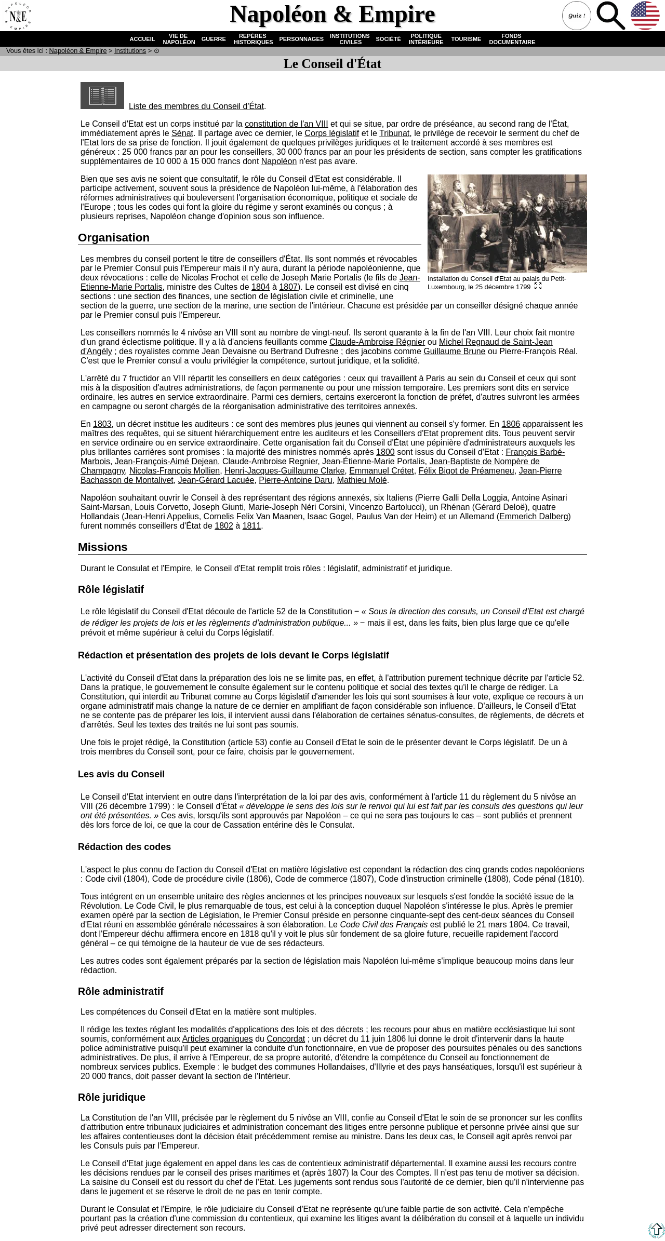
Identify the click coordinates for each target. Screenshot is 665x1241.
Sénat (182, 133)
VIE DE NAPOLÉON (178, 39)
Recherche (612, 16)
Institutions (130, 51)
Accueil (17, 16)
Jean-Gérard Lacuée (216, 480)
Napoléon (279, 161)
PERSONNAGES (302, 39)
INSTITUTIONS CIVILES (349, 39)
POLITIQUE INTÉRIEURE (426, 39)
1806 (511, 424)
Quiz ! (577, 16)
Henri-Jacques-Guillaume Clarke (284, 470)
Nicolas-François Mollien (174, 470)
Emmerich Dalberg (533, 516)
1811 (252, 525)
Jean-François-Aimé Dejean (166, 461)
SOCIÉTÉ (388, 39)
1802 (224, 525)
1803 (102, 424)
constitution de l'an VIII (286, 123)
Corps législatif (331, 133)
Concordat (286, 1038)
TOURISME (466, 39)
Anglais (646, 16)
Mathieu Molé (362, 480)
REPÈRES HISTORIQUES (252, 39)
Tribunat (394, 133)
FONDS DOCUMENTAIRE (511, 39)
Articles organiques (217, 1038)
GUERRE (214, 39)
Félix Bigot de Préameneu (466, 470)
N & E (78, 51)
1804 (260, 286)
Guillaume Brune (454, 351)
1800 (385, 452)
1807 (288, 286)
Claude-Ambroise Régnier (377, 342)
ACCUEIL (142, 39)
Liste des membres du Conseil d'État (172, 106)
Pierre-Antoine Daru (295, 480)
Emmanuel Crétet (381, 470)
